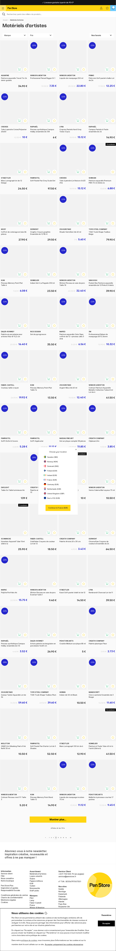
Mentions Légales (8, 900)
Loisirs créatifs (36, 876)
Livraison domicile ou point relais (58, 2)
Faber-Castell (35, 903)
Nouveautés (35, 888)
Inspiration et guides (9, 888)
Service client (7, 873)
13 (63, 837)
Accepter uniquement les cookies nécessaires (64, 944)
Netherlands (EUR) (52, 489)
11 (58, 837)
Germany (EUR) (51, 484)
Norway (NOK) (51, 462)
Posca (32, 905)
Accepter (106, 923)
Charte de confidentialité (12, 897)
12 (60, 837)
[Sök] (58, 14)
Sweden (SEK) (51, 457)
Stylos (32, 878)
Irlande (61, 901)
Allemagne (62, 899)
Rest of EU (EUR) (52, 498)
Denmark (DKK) (51, 466)
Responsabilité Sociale (10, 890)
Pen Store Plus (7, 885)
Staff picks (34, 890)
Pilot (32, 898)
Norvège (62, 891)
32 (70, 837)
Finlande (62, 896)
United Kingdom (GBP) (54, 494)
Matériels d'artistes (16, 20)
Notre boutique (7, 881)
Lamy (32, 900)
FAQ (2, 876)
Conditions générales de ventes (14, 895)
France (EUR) (50, 480)
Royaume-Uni (64, 906)
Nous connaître (7, 878)
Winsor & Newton (37, 907)
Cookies (4, 902)
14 (66, 837)
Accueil (5, 20)
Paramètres (106, 915)
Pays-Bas (62, 904)
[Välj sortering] (102, 35)
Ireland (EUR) (50, 475)
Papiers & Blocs (36, 881)
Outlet (32, 886)
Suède (61, 889)
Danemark (62, 894)
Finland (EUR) (50, 471)
